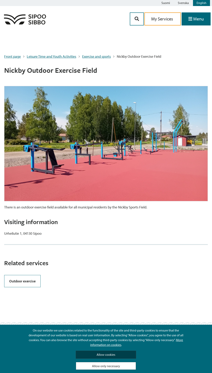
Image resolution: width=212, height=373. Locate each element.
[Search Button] (137, 18)
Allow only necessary (106, 366)
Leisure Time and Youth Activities (51, 56)
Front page (12, 56)
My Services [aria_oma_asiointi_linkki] (162, 19)
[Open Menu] (196, 18)
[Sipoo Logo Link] (25, 23)
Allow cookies (106, 355)
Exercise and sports (96, 56)
